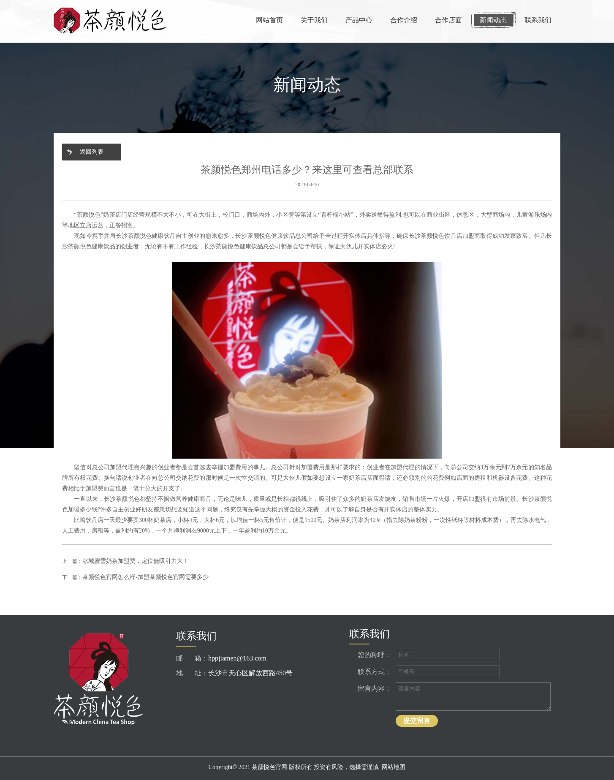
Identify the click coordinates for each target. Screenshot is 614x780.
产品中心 (358, 20)
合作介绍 (403, 20)
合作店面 (448, 20)
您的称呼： (374, 654)
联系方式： (374, 671)
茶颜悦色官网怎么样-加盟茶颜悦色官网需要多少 (145, 577)
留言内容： (374, 688)
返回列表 (91, 152)
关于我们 (314, 20)
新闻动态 (493, 20)
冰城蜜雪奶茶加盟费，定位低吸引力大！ (135, 561)
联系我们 (538, 20)
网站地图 (393, 767)
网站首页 (269, 20)
